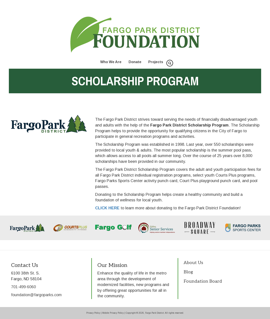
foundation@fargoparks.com (36, 295)
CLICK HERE (107, 208)
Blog (188, 272)
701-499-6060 (23, 287)
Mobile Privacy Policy (113, 313)
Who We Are (111, 62)
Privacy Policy (93, 313)
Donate (135, 62)
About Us (193, 262)
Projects (155, 62)
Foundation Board (203, 281)
